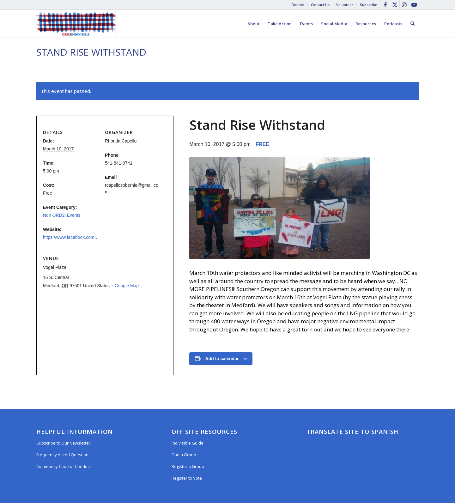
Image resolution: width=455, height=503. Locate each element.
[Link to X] (394, 4)
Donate (298, 4)
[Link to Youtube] (414, 4)
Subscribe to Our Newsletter (63, 443)
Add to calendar (222, 358)
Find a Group (184, 455)
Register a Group (188, 466)
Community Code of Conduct (63, 466)
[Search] (412, 24)
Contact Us (320, 4)
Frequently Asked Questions (63, 455)
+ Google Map (125, 285)
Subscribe (368, 4)
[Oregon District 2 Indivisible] (76, 24)
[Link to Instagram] (404, 4)
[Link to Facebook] (385, 4)
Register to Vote (187, 478)
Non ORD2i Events (61, 215)
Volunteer (344, 4)
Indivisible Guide (187, 443)
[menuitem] (298, 4)
